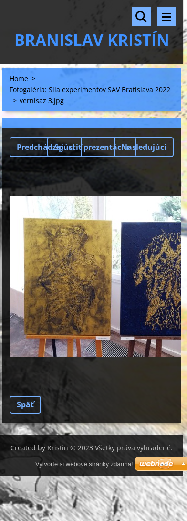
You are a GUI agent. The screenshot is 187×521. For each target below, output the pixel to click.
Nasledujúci (143, 147)
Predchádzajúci (46, 147)
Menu (166, 16)
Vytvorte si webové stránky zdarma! (84, 464)
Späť (25, 404)
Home (19, 78)
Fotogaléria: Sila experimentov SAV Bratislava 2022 (90, 89)
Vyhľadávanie (141, 16)
